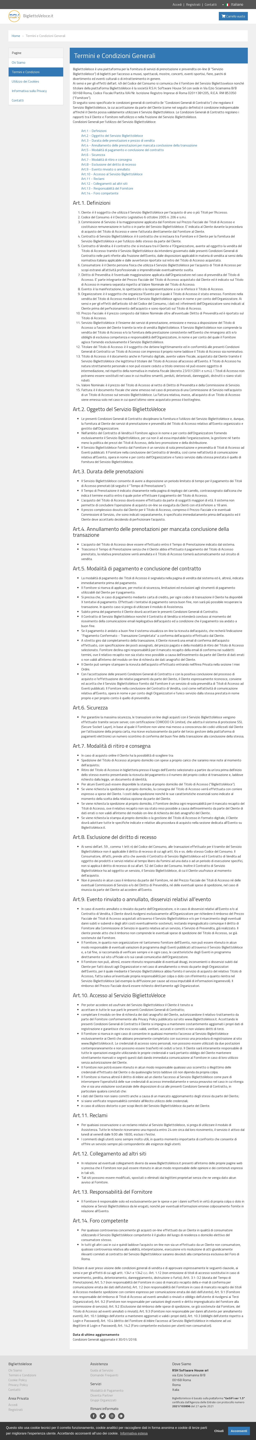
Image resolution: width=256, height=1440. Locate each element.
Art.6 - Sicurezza (93, 154)
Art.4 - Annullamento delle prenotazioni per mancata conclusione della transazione (139, 145)
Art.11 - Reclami (92, 178)
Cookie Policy (17, 1379)
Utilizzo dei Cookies (25, 81)
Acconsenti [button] (239, 1431)
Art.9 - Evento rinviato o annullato (105, 169)
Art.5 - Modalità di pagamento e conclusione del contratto (122, 149)
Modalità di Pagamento (106, 1390)
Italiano (232, 4)
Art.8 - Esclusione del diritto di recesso (108, 164)
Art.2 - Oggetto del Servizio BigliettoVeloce (112, 135)
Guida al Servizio (101, 1370)
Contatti (211, 4)
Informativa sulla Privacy (29, 90)
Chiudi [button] (219, 1431)
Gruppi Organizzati (103, 1400)
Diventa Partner (101, 1395)
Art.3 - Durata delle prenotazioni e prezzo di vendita (118, 140)
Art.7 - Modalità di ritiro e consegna (106, 159)
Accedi (177, 4)
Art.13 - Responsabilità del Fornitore (107, 188)
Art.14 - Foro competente (99, 193)
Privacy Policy (18, 1384)
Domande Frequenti (104, 1375)
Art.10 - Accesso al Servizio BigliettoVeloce (112, 174)
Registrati (193, 4)
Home (16, 35)
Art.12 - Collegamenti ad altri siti (104, 183)
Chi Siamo (18, 62)
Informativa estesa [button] (134, 1433)
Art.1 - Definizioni (93, 130)
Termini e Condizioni (25, 71)
